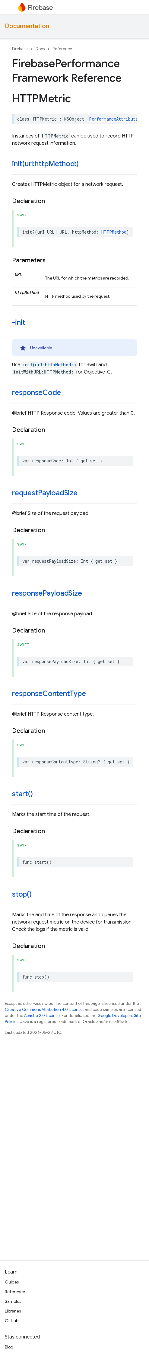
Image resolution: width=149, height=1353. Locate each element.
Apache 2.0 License (42, 1015)
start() (22, 793)
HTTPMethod (113, 232)
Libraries (13, 1311)
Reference (62, 48)
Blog (9, 1347)
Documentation (27, 26)
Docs (40, 48)
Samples (13, 1301)
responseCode (36, 392)
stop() (22, 894)
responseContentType (49, 693)
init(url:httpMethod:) (45, 163)
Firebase (20, 48)
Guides (12, 1282)
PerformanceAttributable (117, 119)
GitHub (11, 1320)
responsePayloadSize (47, 593)
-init (18, 322)
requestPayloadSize (45, 492)
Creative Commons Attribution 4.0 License (44, 1009)
